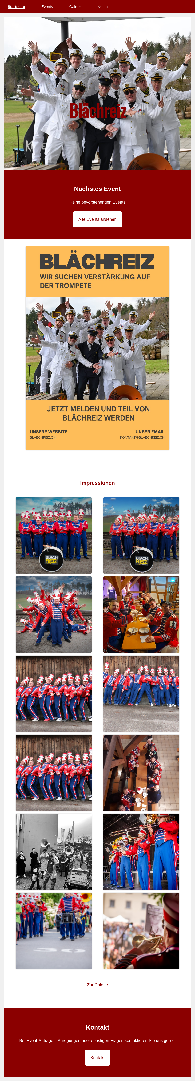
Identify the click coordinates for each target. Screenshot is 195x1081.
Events (47, 7)
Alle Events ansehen (97, 219)
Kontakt (104, 7)
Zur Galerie (97, 984)
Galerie (75, 7)
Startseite (16, 7)
